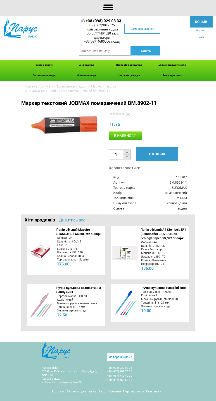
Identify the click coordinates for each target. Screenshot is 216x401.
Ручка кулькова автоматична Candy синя (78, 290)
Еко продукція (87, 64)
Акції (102, 391)
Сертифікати (133, 391)
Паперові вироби (44, 64)
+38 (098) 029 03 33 (103, 20)
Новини (114, 391)
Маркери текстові (104, 86)
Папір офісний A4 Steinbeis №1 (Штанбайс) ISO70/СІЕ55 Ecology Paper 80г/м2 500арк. (163, 233)
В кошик (157, 154)
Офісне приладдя (86, 75)
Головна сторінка (38, 86)
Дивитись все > (73, 220)
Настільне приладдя (129, 75)
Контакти (153, 391)
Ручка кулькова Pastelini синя (164, 288)
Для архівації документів (172, 64)
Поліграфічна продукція (129, 64)
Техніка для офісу (172, 75)
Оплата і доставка (81, 391)
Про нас (58, 391)
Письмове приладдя (44, 75)
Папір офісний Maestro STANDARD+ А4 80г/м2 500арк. (79, 231)
